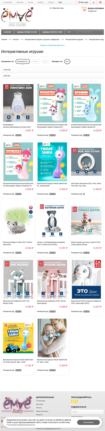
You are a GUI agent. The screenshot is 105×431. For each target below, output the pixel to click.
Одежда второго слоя (52, 32)
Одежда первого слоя (27, 32)
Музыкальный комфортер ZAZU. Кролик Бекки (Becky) (51, 302)
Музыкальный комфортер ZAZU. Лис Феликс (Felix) (16, 302)
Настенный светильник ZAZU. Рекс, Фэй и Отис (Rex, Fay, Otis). (86, 185)
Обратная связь (57, 8)
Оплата (30, 2)
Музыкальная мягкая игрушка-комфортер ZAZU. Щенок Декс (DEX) (86, 302)
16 (67, 61)
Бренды (51, 2)
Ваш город (83, 2)
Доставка (20, 2)
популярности (22, 61)
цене (45, 61)
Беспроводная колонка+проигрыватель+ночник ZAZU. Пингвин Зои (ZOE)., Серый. (17, 126)
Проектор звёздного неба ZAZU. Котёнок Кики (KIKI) (17, 243)
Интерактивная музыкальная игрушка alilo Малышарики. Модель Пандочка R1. (52, 126)
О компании (7, 2)
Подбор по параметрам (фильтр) (52, 45)
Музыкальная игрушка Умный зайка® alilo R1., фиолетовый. (52, 185)
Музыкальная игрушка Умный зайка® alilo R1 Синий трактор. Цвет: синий (18, 361)
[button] (60, 2)
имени (36, 61)
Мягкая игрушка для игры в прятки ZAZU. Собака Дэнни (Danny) (86, 243)
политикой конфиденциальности (21, 425)
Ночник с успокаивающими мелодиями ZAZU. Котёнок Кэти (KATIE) (51, 243)
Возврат (41, 2)
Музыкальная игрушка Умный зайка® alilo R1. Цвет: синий (52, 361)
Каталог (7, 32)
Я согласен (88, 422)
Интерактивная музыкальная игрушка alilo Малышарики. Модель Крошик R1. (86, 126)
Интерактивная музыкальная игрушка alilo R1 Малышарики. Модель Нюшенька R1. (18, 185)
